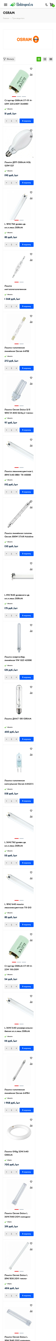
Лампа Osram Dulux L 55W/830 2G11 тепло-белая (40, 660)
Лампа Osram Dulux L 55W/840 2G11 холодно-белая (40, 969)
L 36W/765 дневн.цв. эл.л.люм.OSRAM (13, 474)
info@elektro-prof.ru (17, 1326)
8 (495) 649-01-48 (15, 1315)
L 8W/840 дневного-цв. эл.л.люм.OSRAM (13, 351)
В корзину (21, 121)
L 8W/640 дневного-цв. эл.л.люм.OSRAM (38, 845)
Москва (10, 1332)
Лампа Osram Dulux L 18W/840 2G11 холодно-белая (15, 722)
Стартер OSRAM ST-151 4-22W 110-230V (13, 536)
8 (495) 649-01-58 (15, 1320)
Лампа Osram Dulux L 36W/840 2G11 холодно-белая (15, 660)
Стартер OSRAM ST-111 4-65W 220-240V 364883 (13, 104)
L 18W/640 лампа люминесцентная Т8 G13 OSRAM (39, 474)
